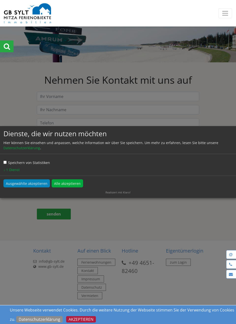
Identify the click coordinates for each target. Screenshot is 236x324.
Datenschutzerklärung (39, 319)
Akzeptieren (81, 319)
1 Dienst (11, 169)
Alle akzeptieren (67, 183)
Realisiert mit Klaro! (118, 192)
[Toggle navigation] (225, 13)
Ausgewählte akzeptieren (26, 183)
